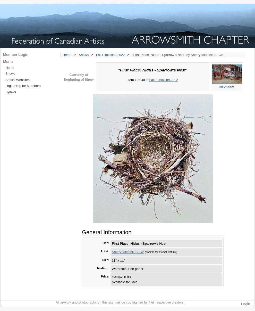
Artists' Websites (17, 80)
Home (67, 55)
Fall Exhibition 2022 (110, 55)
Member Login (15, 55)
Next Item (227, 76)
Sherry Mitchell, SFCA (128, 252)
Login (245, 304)
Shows (84, 55)
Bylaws (10, 92)
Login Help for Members (23, 86)
